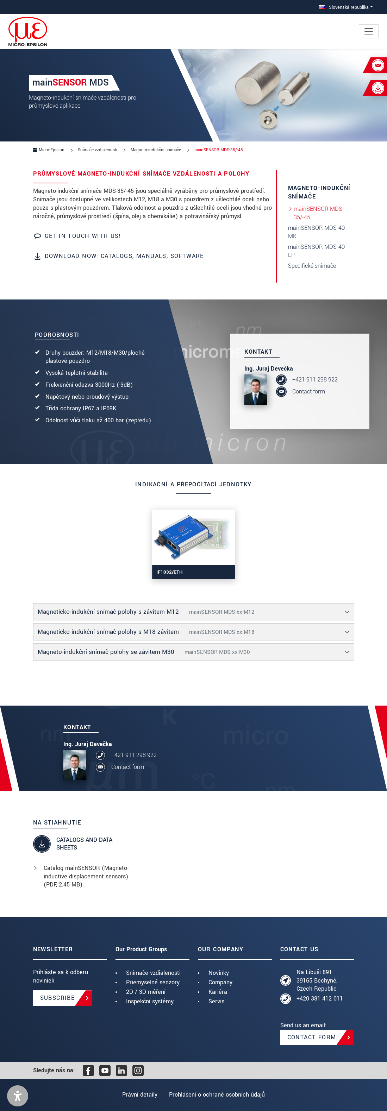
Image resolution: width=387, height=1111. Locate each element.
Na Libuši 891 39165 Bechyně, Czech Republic (317, 980)
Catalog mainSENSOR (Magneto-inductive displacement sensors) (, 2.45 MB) (86, 876)
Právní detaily (138, 1095)
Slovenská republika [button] (344, 7)
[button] (17, 1095)
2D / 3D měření (146, 992)
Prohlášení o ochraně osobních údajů (218, 1095)
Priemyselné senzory (153, 982)
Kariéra (217, 992)
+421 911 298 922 (315, 379)
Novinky (218, 973)
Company (220, 982)
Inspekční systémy (150, 1001)
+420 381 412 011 (320, 999)
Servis (216, 1001)
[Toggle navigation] (369, 31)
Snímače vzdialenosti (153, 973)
